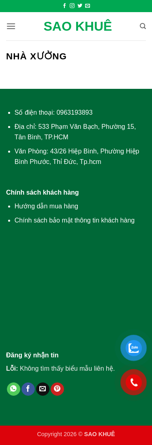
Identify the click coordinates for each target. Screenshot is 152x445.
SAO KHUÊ (78, 26)
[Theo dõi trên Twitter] (79, 6)
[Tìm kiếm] (143, 26)
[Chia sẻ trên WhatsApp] (13, 389)
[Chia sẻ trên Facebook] (28, 389)
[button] (11, 26)
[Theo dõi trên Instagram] (72, 6)
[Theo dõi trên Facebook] (64, 6)
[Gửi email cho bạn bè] (42, 389)
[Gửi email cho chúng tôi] (87, 6)
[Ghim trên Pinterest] (57, 389)
